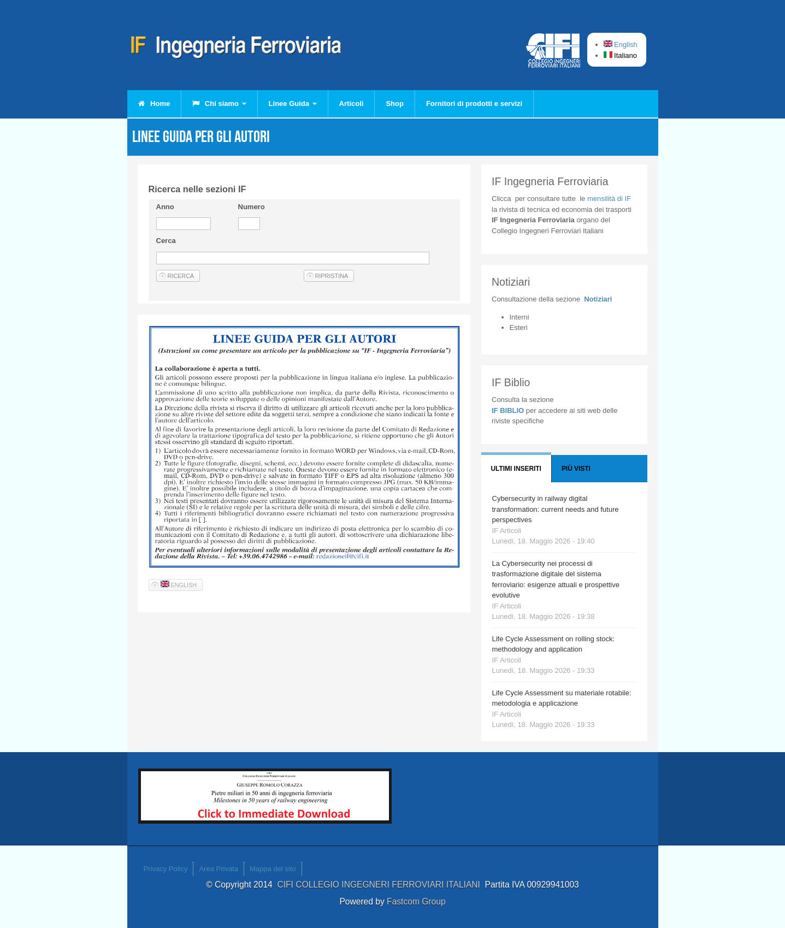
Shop (395, 103)
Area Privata (218, 869)
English (621, 44)
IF (609, 198)
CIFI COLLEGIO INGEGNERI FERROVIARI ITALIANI (381, 884)
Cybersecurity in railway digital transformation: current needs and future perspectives (555, 509)
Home (154, 103)
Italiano (621, 55)
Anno (165, 207)
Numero (251, 207)
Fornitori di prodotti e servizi (474, 103)
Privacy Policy (166, 869)
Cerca (166, 241)
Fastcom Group (416, 901)
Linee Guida (293, 103)
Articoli (351, 103)
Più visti (576, 468)
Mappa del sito (273, 869)
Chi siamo (219, 103)
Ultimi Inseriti (516, 468)
